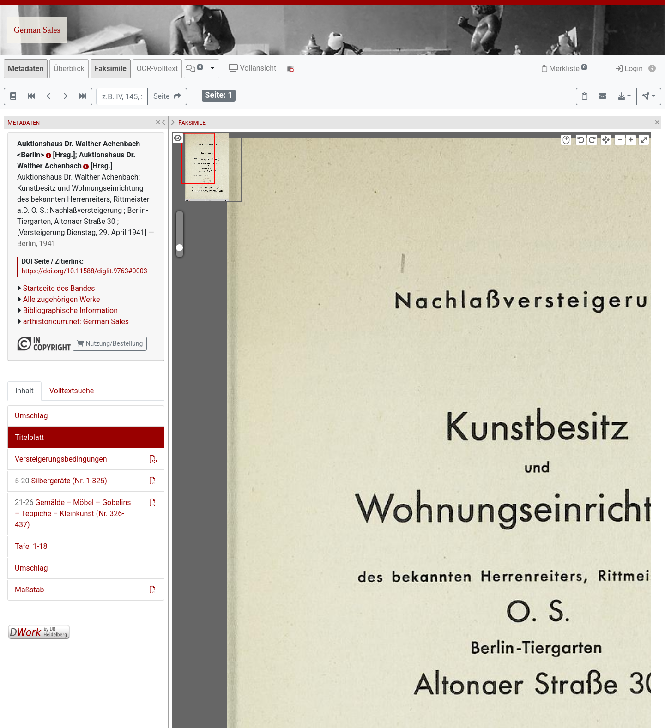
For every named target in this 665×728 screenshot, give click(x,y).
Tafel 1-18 (31, 546)
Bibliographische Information (70, 310)
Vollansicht (252, 68)
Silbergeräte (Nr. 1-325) (61, 480)
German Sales (37, 30)
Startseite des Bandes (59, 288)
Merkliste (564, 68)
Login (629, 68)
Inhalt (24, 390)
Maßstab (29, 589)
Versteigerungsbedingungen (61, 459)
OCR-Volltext (157, 68)
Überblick (69, 68)
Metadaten (25, 68)
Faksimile (111, 68)
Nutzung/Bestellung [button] (110, 343)
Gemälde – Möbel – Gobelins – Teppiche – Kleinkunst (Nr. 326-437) (73, 513)
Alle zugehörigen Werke (61, 299)
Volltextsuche (71, 390)
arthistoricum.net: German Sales (76, 321)
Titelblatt (29, 437)
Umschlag (31, 415)
